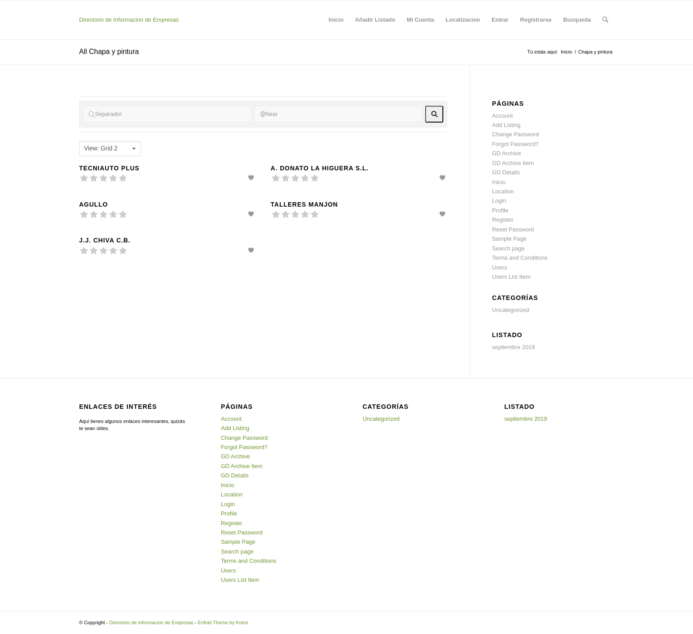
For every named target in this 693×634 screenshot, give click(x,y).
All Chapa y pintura (109, 51)
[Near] (338, 114)
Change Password (515, 134)
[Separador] (167, 114)
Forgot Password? (515, 144)
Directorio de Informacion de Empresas (129, 19)
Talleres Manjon (304, 204)
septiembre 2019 (513, 347)
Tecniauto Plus (109, 168)
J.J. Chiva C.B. (104, 240)
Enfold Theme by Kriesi (223, 622)
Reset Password (513, 229)
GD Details (506, 172)
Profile (500, 210)
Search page (508, 248)
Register (502, 219)
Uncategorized (510, 310)
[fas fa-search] (434, 114)
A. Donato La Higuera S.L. (319, 168)
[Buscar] (605, 19)
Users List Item (511, 276)
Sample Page (509, 238)
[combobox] (110, 148)
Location (503, 191)
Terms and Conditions (520, 257)
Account (502, 115)
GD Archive (506, 153)
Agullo (93, 204)
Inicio (566, 51)
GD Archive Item (513, 163)
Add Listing (506, 125)
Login (499, 200)
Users (499, 267)
